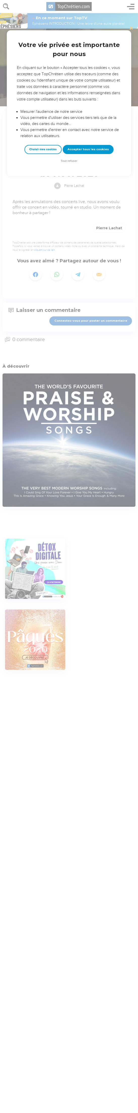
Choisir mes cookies (43, 149)
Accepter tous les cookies (88, 149)
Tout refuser (69, 161)
